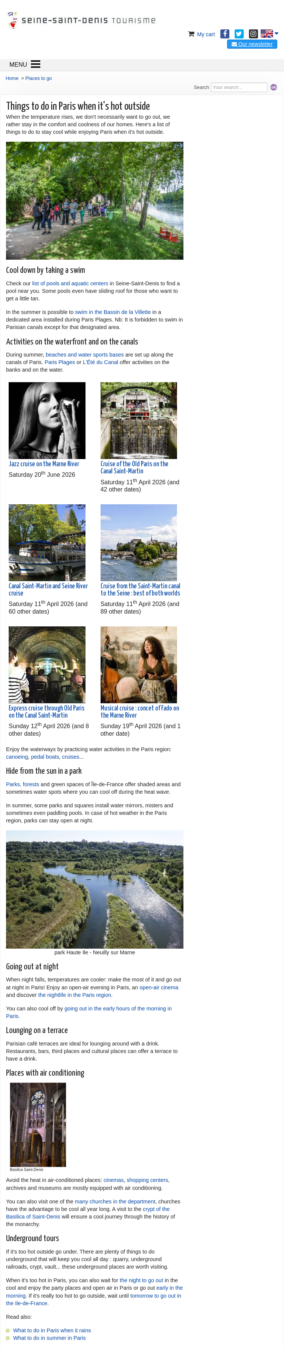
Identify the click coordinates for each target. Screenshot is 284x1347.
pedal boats (45, 757)
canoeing (17, 757)
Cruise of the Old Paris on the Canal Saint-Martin (134, 468)
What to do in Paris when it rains (52, 1330)
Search (201, 87)
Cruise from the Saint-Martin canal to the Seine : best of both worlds (140, 590)
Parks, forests (22, 784)
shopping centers (147, 1180)
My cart (200, 34)
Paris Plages (59, 362)
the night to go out (141, 1280)
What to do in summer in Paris (49, 1338)
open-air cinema (158, 987)
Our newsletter (252, 44)
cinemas (114, 1180)
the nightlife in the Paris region (74, 995)
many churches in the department (115, 1202)
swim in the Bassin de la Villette (113, 312)
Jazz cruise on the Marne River (44, 464)
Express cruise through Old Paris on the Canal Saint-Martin (46, 712)
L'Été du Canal (100, 362)
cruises (70, 757)
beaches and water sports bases (85, 355)
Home (12, 78)
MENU (18, 64)
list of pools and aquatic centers (70, 283)
